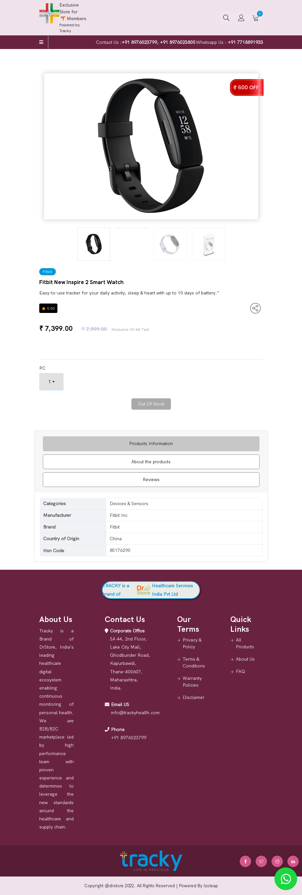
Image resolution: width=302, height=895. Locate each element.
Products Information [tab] (151, 443)
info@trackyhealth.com (135, 712)
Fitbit (47, 271)
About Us (245, 659)
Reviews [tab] (151, 479)
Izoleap (211, 886)
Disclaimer (193, 697)
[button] (226, 17)
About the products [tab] (151, 462)
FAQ (240, 671)
